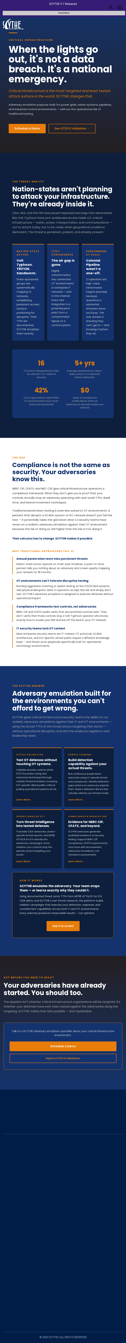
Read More (63, 13)
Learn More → (24, 799)
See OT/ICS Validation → (72, 128)
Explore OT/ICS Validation (63, 1058)
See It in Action (63, 926)
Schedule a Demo (27, 128)
